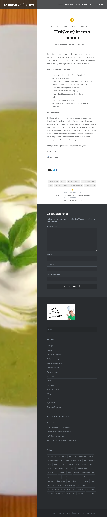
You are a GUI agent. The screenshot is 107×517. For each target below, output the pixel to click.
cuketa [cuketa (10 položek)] (91, 456)
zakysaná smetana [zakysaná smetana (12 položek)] (54, 485)
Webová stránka (54, 275)
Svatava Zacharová (19, 5)
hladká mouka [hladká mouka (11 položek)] (53, 460)
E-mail (50, 264)
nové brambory (73, 181)
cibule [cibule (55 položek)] (71, 456)
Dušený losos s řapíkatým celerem (59, 431)
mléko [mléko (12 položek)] (84, 464)
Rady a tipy (51, 376)
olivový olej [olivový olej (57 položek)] (52, 473)
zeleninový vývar (76, 185)
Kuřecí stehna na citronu (55, 436)
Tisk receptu (54, 157)
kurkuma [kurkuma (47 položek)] (57, 464)
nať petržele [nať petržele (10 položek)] (59, 469)
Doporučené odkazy (85, 4)
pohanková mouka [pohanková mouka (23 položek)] (87, 473)
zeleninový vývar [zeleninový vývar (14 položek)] (69, 485)
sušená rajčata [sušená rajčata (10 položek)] (60, 481)
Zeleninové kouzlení (85, 27)
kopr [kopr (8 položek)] (49, 464)
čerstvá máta (53, 181)
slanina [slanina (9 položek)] (50, 481)
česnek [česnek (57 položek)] (50, 493)
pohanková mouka (88, 181)
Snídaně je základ (53, 389)
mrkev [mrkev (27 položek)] (91, 464)
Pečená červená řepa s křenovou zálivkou (61, 440)
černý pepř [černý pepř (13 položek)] (81, 485)
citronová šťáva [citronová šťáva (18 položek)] (80, 456)
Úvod (60, 4)
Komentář (52, 226)
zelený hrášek (90, 185)
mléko (63, 181)
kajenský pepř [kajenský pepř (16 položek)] (76, 460)
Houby (49, 350)
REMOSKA (51, 385)
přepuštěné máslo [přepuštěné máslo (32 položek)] (54, 477)
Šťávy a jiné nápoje (53, 394)
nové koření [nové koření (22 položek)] (70, 469)
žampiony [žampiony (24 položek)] (81, 493)
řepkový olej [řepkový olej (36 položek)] (60, 493)
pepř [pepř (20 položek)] (69, 473)
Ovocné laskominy (53, 367)
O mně (100, 4)
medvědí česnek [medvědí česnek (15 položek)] (73, 464)
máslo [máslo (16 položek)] (50, 469)
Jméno (50, 254)
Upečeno (50, 398)
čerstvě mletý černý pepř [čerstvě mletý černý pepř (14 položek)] (85, 489)
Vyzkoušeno (51, 403)
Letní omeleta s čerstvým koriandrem (60, 427)
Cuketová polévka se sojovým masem (60, 423)
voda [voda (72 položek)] (92, 481)
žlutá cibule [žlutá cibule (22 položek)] (91, 493)
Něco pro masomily (54, 354)
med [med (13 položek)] (64, 464)
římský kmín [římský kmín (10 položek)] (71, 493)
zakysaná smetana (61, 185)
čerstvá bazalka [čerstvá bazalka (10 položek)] (53, 489)
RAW (49, 381)
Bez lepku (55, 27)
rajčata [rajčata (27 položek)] (65, 477)
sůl (51, 185)
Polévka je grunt (67, 27)
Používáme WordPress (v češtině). (60, 513)
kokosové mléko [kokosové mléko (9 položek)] (89, 460)
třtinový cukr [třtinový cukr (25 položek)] (77, 481)
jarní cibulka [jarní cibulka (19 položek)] (65, 460)
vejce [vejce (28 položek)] (86, 481)
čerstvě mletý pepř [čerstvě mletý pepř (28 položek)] (67, 489)
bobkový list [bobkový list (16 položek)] (52, 456)
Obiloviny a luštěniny (54, 363)
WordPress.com (90, 513)
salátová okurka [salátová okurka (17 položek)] (88, 477)
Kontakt (69, 4)
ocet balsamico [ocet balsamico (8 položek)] (82, 469)
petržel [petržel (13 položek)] (76, 473)
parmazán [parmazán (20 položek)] (62, 473)
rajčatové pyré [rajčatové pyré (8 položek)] (75, 477)
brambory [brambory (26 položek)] (62, 456)
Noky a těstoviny (53, 359)
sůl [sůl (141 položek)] (69, 481)
